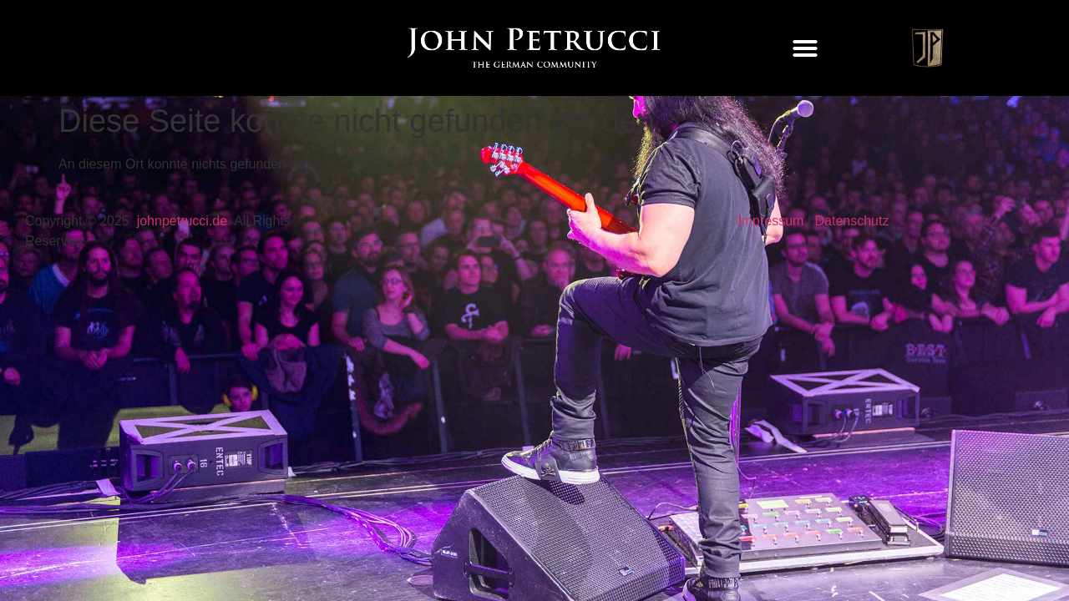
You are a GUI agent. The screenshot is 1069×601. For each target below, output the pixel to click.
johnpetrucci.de (182, 221)
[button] (805, 48)
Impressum (770, 221)
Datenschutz (851, 221)
